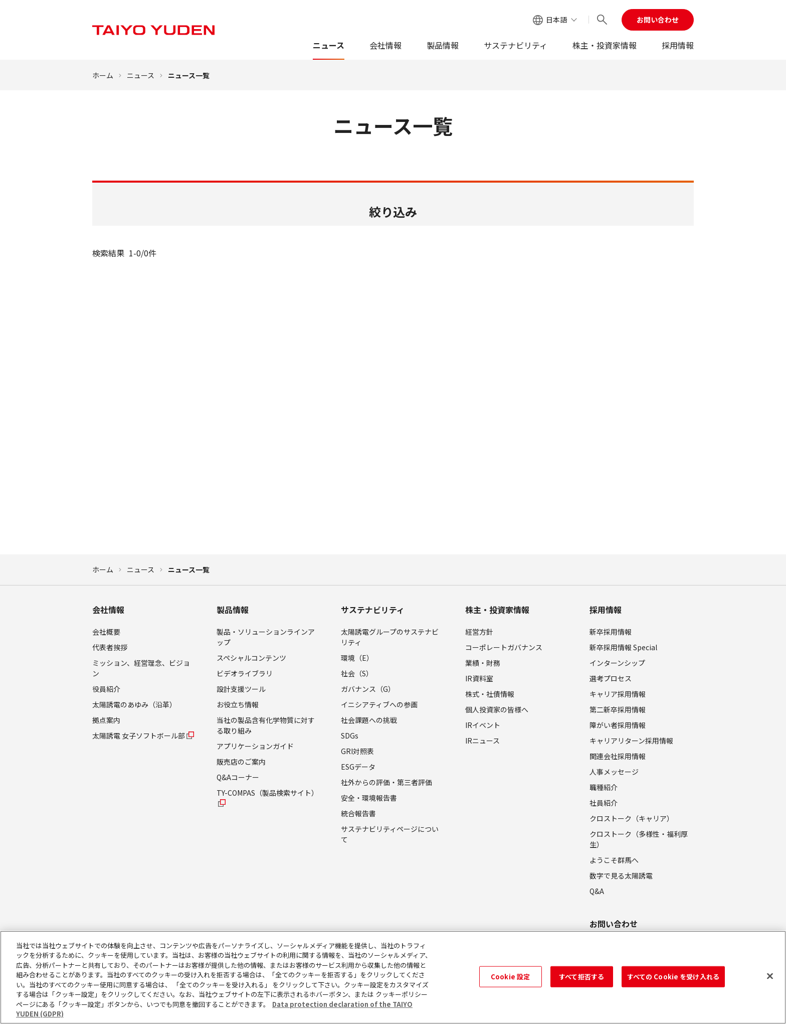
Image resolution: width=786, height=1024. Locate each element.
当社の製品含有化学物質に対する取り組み (266, 725)
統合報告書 (358, 813)
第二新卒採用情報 (618, 709)
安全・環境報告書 (369, 798)
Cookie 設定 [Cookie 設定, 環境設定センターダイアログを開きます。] (510, 980)
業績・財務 (482, 663)
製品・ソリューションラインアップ (266, 637)
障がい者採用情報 (618, 725)
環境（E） (357, 658)
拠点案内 (106, 720)
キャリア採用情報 (618, 694)
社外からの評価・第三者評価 (386, 782)
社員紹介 (604, 803)
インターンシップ (617, 663)
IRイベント (482, 725)
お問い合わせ (658, 20)
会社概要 (106, 632)
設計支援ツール (241, 689)
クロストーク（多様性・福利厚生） (639, 839)
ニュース (328, 45)
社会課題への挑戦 (369, 720)
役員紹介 (106, 689)
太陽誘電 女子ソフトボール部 (143, 735)
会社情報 (385, 45)
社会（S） (357, 673)
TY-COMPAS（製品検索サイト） (267, 798)
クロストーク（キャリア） (632, 818)
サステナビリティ (515, 45)
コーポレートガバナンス (503, 647)
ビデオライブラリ (245, 673)
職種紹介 (604, 787)
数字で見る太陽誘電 (621, 875)
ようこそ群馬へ (614, 860)
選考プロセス (611, 678)
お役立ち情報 (238, 704)
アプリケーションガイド (255, 746)
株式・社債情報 (489, 694)
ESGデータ (358, 767)
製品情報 (443, 45)
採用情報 (678, 45)
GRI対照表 (357, 751)
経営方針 (479, 632)
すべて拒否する (581, 980)
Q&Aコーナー (238, 777)
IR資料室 (479, 678)
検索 (393, 425)
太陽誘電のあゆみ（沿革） (134, 704)
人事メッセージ (614, 772)
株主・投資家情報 (604, 45)
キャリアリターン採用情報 (631, 741)
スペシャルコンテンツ (251, 658)
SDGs (349, 735)
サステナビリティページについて (390, 834)
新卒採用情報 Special (623, 647)
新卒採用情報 (611, 632)
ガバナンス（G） (368, 689)
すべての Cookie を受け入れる (673, 980)
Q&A (597, 891)
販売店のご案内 (241, 762)
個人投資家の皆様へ (496, 709)
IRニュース (482, 741)
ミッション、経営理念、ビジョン (141, 668)
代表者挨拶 (109, 647)
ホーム (102, 75)
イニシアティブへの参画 (379, 704)
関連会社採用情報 (618, 756)
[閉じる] (770, 980)
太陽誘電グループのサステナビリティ (390, 637)
